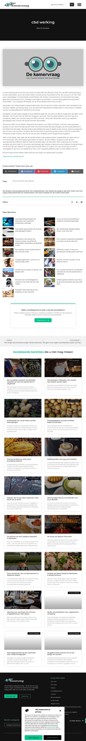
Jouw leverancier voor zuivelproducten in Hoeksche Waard (22, 574)
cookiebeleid (51, 727)
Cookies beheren (52, 737)
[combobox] (60, 4)
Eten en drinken (43, 28)
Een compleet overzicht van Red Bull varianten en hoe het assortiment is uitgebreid (70, 272)
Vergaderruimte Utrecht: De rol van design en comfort (60, 653)
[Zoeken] (72, 4)
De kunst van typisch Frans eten (59, 537)
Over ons (53, 681)
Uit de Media (55, 700)
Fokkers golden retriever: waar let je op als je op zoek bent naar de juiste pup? (69, 282)
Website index (55, 703)
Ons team (54, 684)
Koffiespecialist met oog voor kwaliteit (62, 459)
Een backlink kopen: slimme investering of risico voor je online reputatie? (66, 708)
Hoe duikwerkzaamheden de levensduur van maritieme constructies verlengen (25, 221)
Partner (53, 688)
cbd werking (29, 181)
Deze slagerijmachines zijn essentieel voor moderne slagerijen (21, 653)
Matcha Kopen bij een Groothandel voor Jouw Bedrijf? (62, 499)
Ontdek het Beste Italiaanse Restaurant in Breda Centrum (62, 574)
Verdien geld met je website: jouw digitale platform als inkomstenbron (64, 713)
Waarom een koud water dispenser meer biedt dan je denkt (23, 499)
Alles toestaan (33, 737)
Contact (53, 694)
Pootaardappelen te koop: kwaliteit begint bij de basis (60, 421)
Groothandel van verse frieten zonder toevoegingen (21, 421)
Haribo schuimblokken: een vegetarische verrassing (63, 613)
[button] (60, 711)
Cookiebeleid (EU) (56, 691)
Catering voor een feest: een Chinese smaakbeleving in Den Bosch (21, 613)
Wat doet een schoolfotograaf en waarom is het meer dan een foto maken (27, 282)
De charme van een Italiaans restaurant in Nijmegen (22, 537)
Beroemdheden (56, 697)
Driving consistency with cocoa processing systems (19, 460)
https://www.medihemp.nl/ (13, 156)
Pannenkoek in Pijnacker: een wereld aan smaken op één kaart (61, 381)
